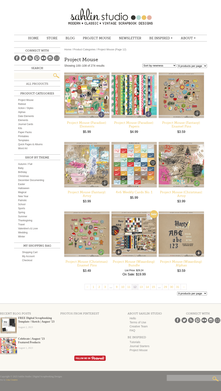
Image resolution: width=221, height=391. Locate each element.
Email (57, 58)
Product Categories (84, 49)
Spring (21, 212)
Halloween (23, 188)
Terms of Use (138, 322)
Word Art (22, 148)
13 (141, 287)
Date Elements (26, 116)
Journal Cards (25, 124)
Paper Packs (25, 132)
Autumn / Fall (25, 164)
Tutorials (135, 342)
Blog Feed (30, 58)
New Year (23, 196)
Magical (22, 192)
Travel (21, 224)
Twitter (24, 58)
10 (122, 287)
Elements (23, 120)
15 (153, 287)
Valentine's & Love (28, 228)
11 (128, 287)
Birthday (22, 172)
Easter (21, 184)
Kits (20, 128)
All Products (37, 83)
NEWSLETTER (130, 38)
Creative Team (139, 326)
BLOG (70, 38)
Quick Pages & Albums (30, 144)
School (22, 204)
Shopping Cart (30, 252)
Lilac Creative (12, 380)
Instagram (50, 58)
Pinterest (37, 58)
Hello (133, 318)
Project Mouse (97, 38)
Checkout (27, 260)
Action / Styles (25, 108)
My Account (28, 256)
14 (147, 287)
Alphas (22, 112)
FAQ (132, 330)
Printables (23, 136)
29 (165, 287)
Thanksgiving (25, 220)
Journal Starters (139, 346)
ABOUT (187, 38)
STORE (52, 38)
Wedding (23, 232)
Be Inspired (159, 38)
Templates (23, 140)
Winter (21, 236)
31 (177, 287)
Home (33, 38)
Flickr (43, 58)
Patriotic (22, 200)
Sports (21, 208)
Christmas (23, 176)
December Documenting (31, 180)
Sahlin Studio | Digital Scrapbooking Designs (110, 16)
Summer (22, 216)
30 (171, 287)
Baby (21, 168)
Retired (22, 104)
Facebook (17, 58)
